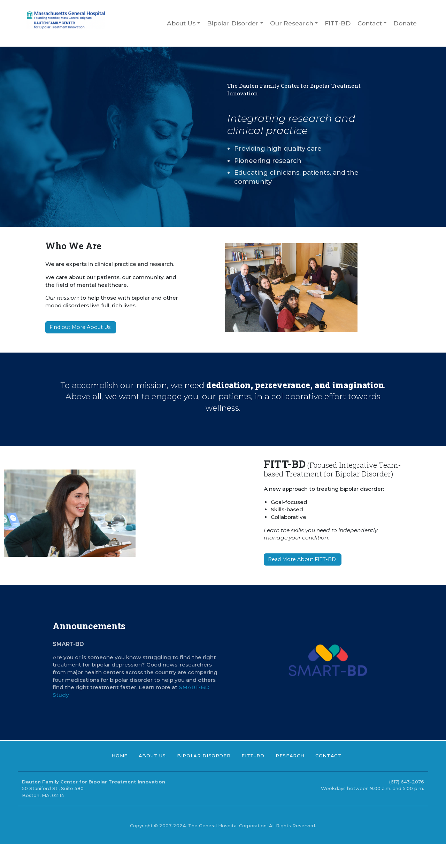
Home (120, 755)
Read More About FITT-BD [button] (302, 559)
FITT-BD (338, 23)
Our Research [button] (291, 23)
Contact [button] (369, 23)
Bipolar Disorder (203, 755)
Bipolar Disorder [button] (233, 23)
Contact (328, 755)
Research (290, 755)
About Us (152, 755)
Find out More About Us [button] (80, 327)
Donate (405, 23)
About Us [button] (181, 23)
